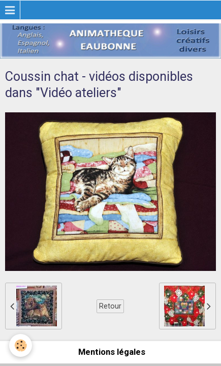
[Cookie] (20, 345)
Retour (110, 306)
